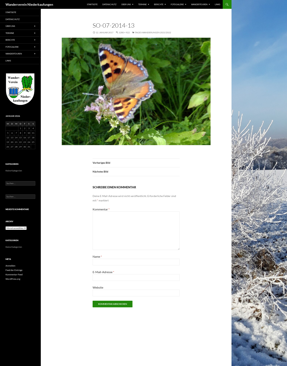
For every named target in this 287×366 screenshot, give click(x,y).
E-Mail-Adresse (103, 272)
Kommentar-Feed (14, 274)
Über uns (126, 4)
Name (97, 256)
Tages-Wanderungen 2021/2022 (153, 32)
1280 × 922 (124, 32)
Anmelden (10, 265)
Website (98, 287)
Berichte (158, 4)
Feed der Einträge (14, 270)
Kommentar (101, 209)
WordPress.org (13, 279)
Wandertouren (199, 4)
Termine (142, 4)
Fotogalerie (177, 4)
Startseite (92, 4)
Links (217, 4)
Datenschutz (109, 4)
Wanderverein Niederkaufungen (29, 4)
